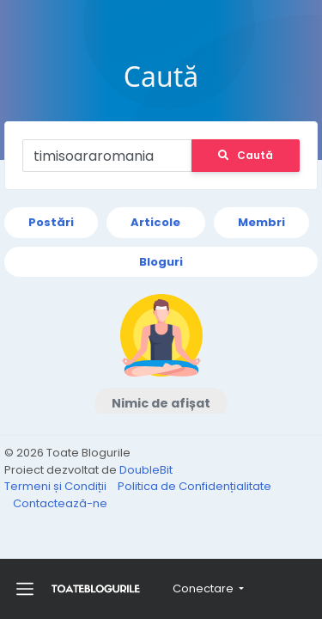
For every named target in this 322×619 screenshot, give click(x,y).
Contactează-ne (60, 503)
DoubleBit (146, 470)
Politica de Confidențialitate (194, 486)
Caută (245, 155)
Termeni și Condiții (56, 486)
